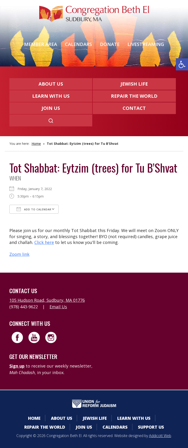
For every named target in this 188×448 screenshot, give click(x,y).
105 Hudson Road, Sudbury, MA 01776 (47, 300)
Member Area (40, 44)
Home (36, 143)
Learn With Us (51, 96)
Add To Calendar (34, 209)
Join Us (51, 108)
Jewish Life (134, 84)
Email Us (58, 306)
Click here (44, 242)
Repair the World (134, 96)
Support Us (151, 427)
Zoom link (19, 254)
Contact (134, 108)
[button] (182, 64)
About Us (51, 84)
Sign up (17, 366)
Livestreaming (146, 44)
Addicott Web (160, 435)
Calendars (78, 44)
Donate (110, 44)
